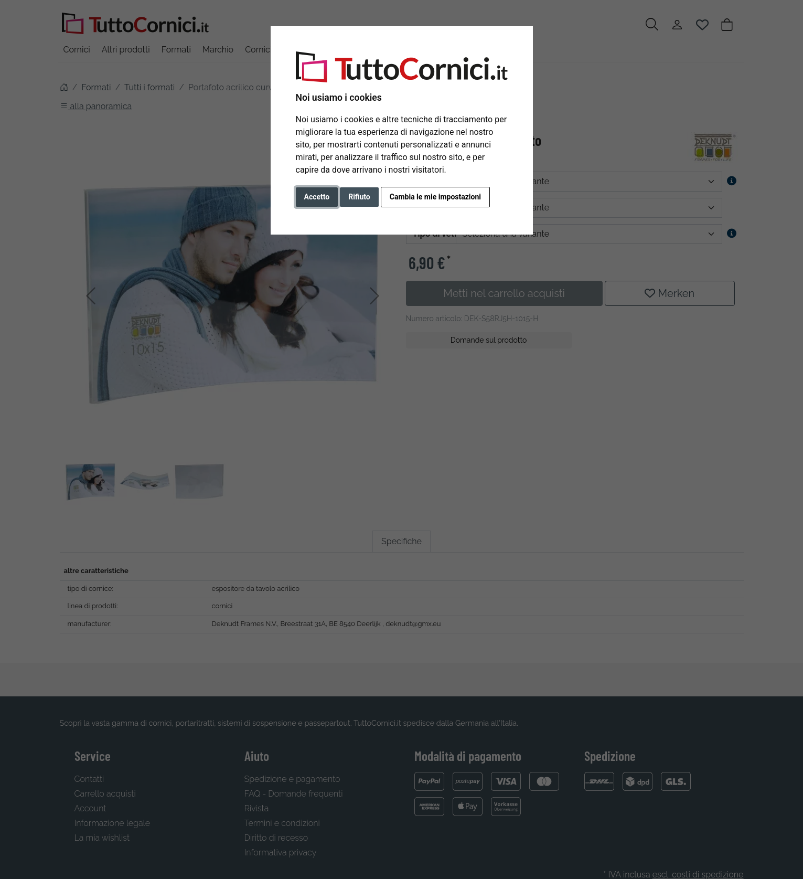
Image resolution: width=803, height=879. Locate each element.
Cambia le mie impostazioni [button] (435, 197)
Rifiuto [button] (359, 197)
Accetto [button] (317, 197)
